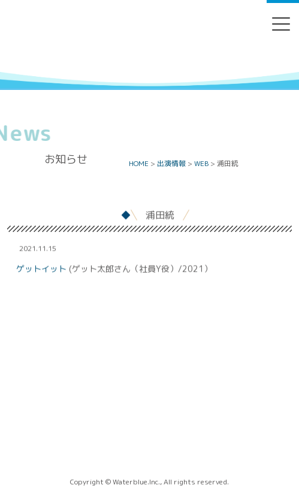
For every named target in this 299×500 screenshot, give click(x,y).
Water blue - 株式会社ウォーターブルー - (149, 68)
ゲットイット (41, 269)
